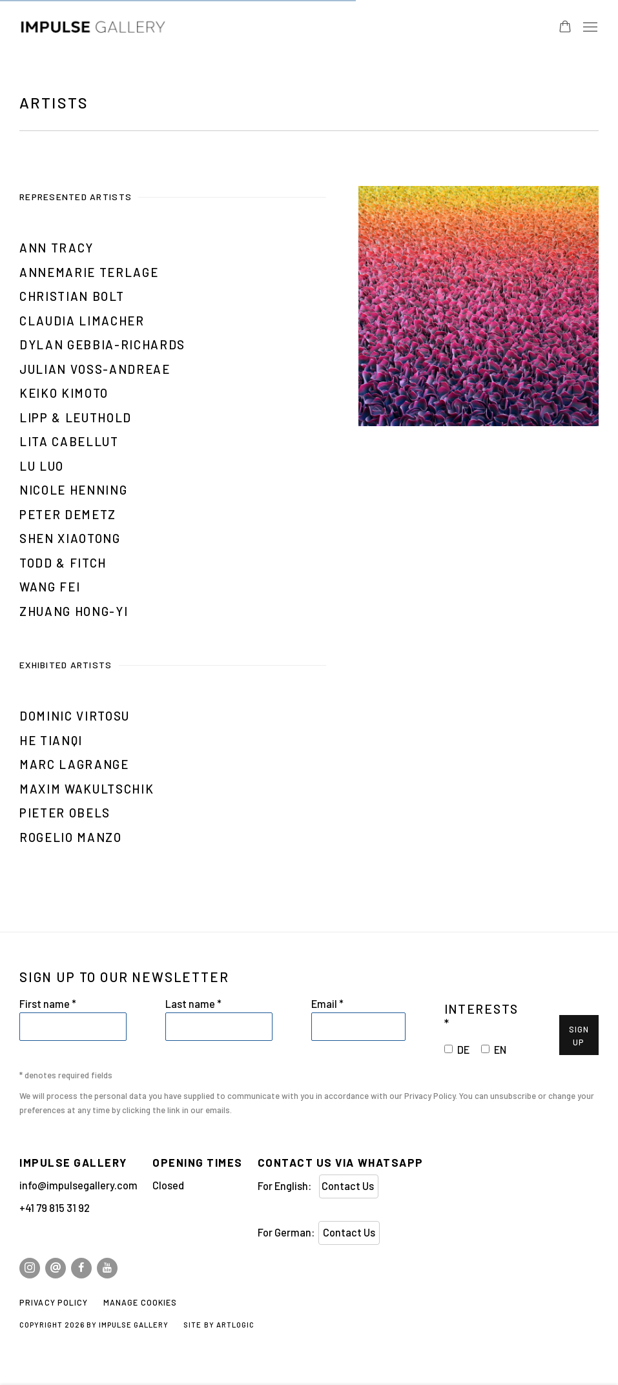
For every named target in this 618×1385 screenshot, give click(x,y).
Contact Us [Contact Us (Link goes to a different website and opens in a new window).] (349, 1186)
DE (463, 1049)
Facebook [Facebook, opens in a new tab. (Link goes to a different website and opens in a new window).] (81, 1268)
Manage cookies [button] (140, 1302)
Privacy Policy (429, 1096)
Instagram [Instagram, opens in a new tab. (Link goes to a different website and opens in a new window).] (29, 1268)
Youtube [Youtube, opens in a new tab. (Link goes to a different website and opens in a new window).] (107, 1268)
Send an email (55, 1268)
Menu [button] (589, 27)
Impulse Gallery (135, 28)
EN (500, 1049)
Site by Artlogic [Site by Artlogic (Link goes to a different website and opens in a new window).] (218, 1324)
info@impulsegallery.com (78, 1185)
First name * (47, 1004)
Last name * (193, 1004)
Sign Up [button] (579, 1036)
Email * (327, 1004)
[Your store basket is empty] (565, 27)
